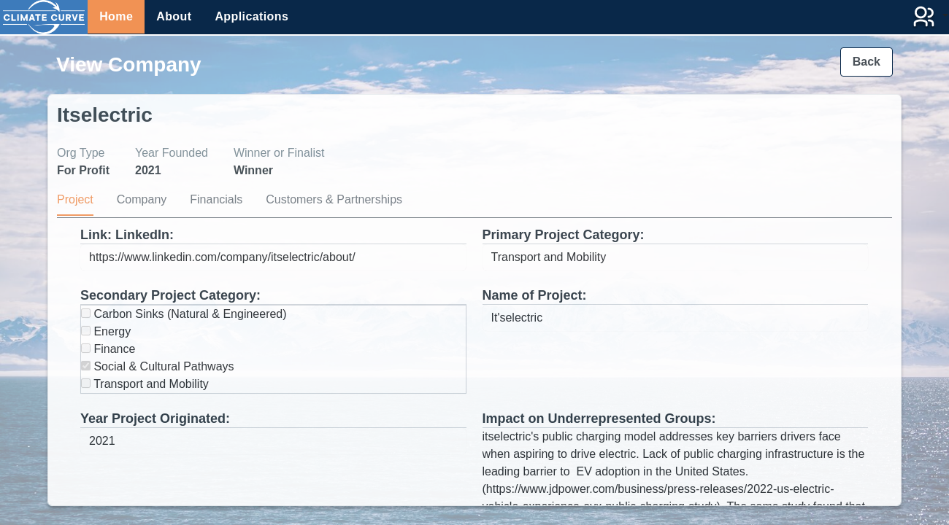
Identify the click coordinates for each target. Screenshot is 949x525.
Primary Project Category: (564, 235)
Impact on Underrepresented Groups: (599, 418)
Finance (108, 349)
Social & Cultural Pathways (157, 366)
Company (141, 199)
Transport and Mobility (145, 384)
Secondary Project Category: (170, 295)
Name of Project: (535, 295)
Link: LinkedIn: (127, 235)
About (173, 16)
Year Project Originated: (155, 418)
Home (116, 16)
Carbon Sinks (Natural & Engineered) (184, 314)
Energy (106, 331)
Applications (251, 16)
